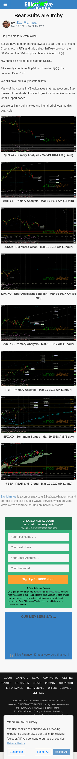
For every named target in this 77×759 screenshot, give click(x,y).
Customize (16, 751)
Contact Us (50, 678)
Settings (39, 693)
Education (22, 683)
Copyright (66, 683)
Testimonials (35, 688)
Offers (53, 688)
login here (52, 528)
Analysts (22, 678)
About (8, 678)
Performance (14, 688)
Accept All (61, 751)
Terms (37, 683)
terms (40, 592)
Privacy (50, 683)
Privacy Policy (16, 743)
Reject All (43, 751)
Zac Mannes (8, 496)
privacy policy (53, 592)
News (35, 678)
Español (65, 688)
